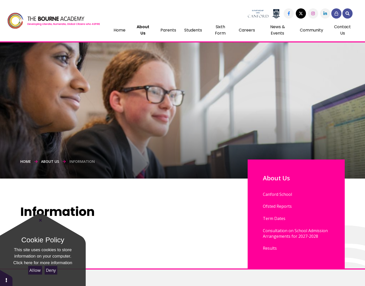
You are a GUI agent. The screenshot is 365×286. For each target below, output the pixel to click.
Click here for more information (42, 262)
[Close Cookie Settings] (40, 220)
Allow (35, 270)
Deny (51, 270)
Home (25, 161)
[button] (6, 277)
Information (82, 161)
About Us (50, 161)
